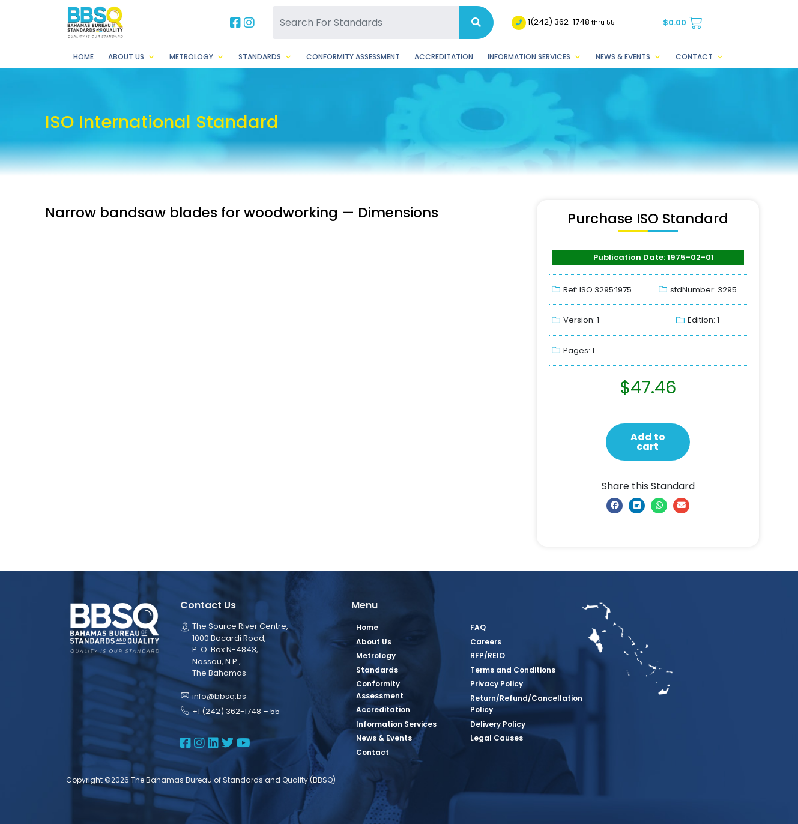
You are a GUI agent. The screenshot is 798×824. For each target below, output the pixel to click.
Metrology (196, 57)
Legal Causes (496, 738)
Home (83, 57)
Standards (265, 57)
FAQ (478, 627)
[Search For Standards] (366, 22)
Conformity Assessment (353, 57)
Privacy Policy (496, 684)
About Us (131, 57)
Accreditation (443, 57)
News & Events (628, 57)
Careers (485, 642)
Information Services (534, 57)
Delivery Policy (497, 724)
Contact (700, 57)
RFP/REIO (487, 655)
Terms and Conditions (512, 670)
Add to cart (647, 441)
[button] (614, 505)
